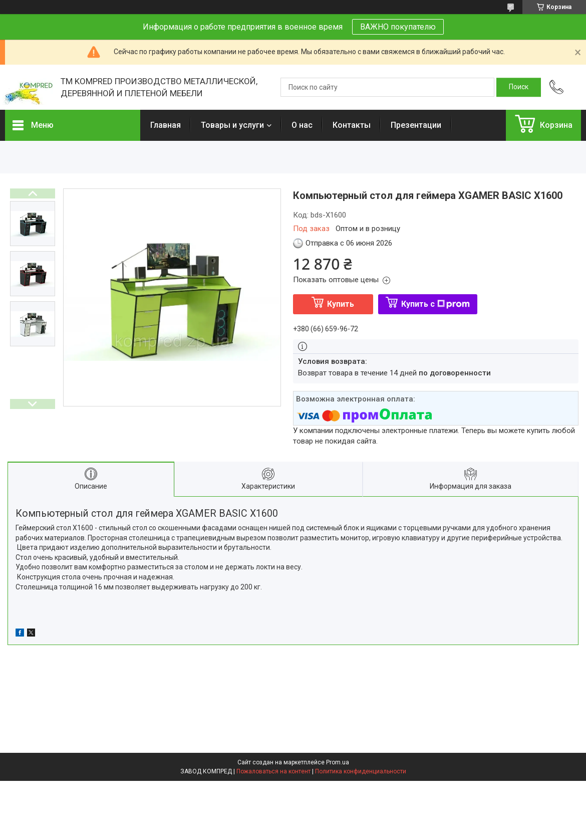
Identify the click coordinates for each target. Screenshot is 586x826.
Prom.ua (337, 762)
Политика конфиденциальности (360, 771)
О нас (302, 125)
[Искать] (518, 87)
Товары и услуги (232, 125)
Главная (165, 125)
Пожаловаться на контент (273, 771)
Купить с (435, 304)
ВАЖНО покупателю (398, 27)
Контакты (352, 125)
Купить (340, 304)
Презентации (416, 125)
